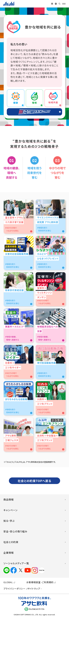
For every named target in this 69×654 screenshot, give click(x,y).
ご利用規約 (48, 617)
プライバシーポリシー (14, 623)
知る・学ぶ (9, 556)
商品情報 (8, 534)
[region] (34, 67)
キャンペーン (10, 545)
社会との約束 (10, 577)
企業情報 (8, 588)
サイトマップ (34, 623)
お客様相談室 (33, 617)
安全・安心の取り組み (15, 566)
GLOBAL (8, 617)
